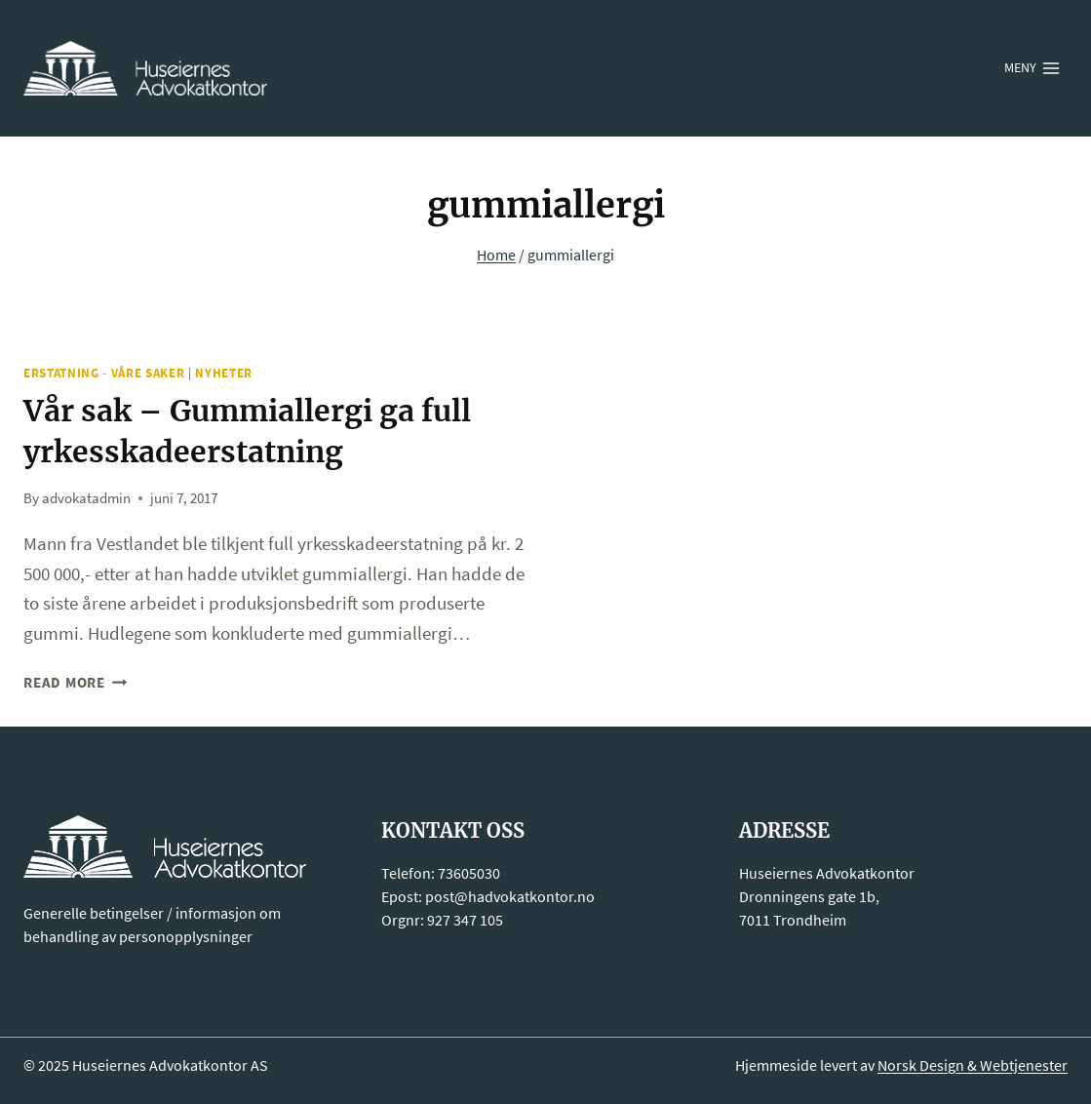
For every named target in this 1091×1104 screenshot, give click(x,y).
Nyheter (224, 373)
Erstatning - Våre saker (103, 373)
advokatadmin (86, 498)
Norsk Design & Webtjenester (972, 1065)
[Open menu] (1032, 68)
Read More (75, 682)
